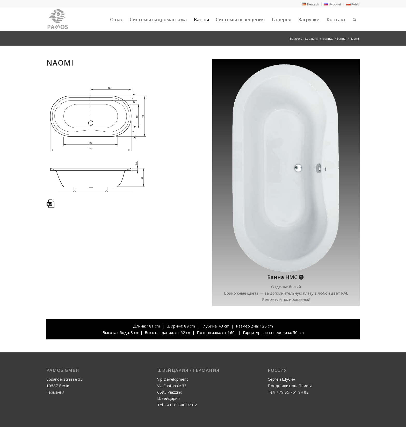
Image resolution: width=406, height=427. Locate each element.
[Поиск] (354, 19)
